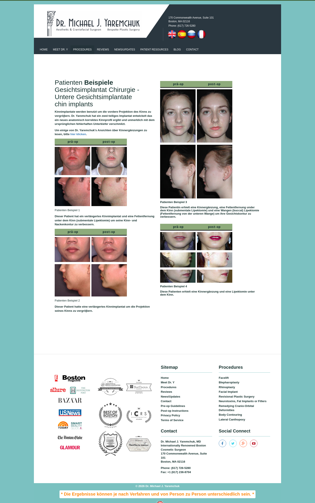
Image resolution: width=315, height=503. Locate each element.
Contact (192, 41)
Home (44, 41)
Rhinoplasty (227, 379)
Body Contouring (230, 407)
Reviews (103, 41)
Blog (177, 41)
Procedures (82, 41)
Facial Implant (228, 384)
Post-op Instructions (174, 403)
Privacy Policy (170, 407)
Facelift (224, 370)
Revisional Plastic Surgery (236, 388)
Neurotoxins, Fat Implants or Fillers (242, 393)
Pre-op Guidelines (173, 398)
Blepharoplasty (229, 374)
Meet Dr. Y (60, 41)
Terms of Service (172, 412)
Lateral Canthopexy (232, 411)
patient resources (154, 41)
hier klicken (78, 126)
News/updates (124, 41)
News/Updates (170, 388)
